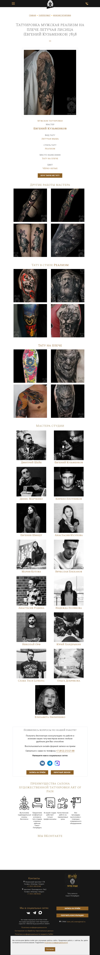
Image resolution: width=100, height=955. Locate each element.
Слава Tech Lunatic (31, 681)
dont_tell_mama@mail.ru (76, 922)
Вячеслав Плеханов (68, 572)
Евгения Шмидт (31, 535)
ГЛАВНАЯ (32, 15)
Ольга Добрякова (68, 681)
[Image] (30, 205)
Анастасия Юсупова (69, 535)
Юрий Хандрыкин (69, 644)
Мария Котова (31, 572)
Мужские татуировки (50, 120)
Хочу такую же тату (50, 175)
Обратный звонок (62, 772)
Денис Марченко (31, 499)
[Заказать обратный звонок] (87, 3)
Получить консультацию (72, 915)
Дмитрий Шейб (31, 462)
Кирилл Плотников (69, 499)
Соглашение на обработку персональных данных (34, 931)
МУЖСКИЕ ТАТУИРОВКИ (62, 15)
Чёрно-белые (50, 168)
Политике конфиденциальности (56, 942)
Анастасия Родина (31, 608)
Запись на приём (37, 772)
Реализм (50, 148)
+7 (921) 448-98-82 (34, 894)
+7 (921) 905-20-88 (34, 886)
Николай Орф (31, 644)
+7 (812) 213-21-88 (65, 751)
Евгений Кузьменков (50, 128)
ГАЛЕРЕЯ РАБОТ (44, 15)
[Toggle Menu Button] (13, 3)
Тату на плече (50, 158)
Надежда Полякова (69, 608)
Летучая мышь (50, 138)
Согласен (50, 949)
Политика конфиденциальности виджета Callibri (34, 934)
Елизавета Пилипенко (50, 717)
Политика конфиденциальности (34, 927)
